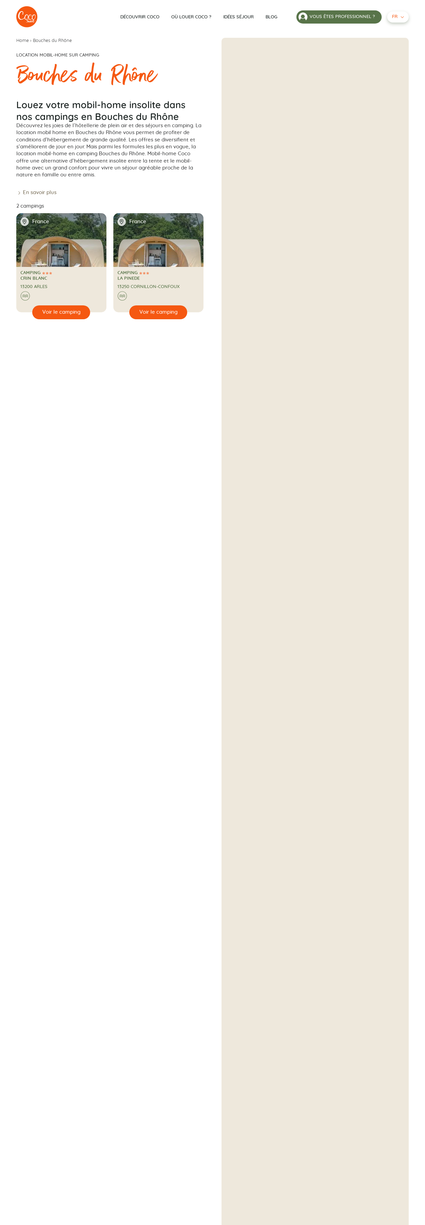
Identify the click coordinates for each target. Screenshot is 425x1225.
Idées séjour (238, 17)
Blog (271, 17)
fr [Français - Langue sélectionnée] (395, 17)
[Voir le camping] (61, 312)
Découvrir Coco (139, 17)
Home (22, 40)
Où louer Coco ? (191, 17)
